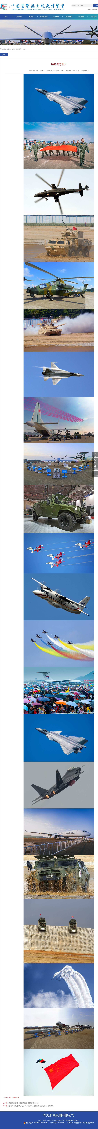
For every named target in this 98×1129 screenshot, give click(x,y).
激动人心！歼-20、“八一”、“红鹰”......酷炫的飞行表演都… (28, 1106)
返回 (3, 55)
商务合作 (94, 17)
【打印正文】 (7, 1097)
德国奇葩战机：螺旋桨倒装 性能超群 (21, 1103)
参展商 (31, 17)
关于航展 (18, 17)
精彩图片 (18, 49)
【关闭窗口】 (15, 1097)
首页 (6, 17)
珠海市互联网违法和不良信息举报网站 (80, 1123)
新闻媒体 (69, 17)
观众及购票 (44, 17)
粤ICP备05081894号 (57, 1123)
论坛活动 (81, 17)
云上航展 (56, 17)
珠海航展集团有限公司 (32, 5)
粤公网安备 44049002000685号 (36, 1123)
